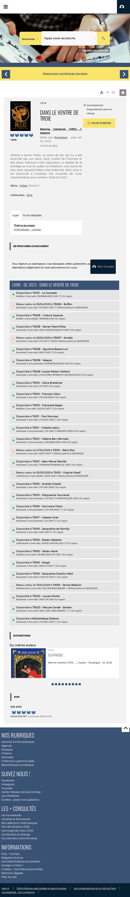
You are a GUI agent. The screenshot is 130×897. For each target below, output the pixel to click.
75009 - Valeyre (42, 359)
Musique (7, 749)
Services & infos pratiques (17, 741)
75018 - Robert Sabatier (47, 539)
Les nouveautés (11, 814)
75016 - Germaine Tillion (47, 505)
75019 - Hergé (41, 561)
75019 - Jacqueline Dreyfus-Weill (52, 573)
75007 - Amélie (63, 337)
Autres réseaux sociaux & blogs (21, 791)
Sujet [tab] (15, 215)
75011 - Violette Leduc (45, 427)
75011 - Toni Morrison (45, 415)
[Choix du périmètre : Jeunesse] (30, 38)
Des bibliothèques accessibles (20, 861)
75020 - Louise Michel (46, 595)
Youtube (6, 787)
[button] (123, 6)
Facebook (7, 780)
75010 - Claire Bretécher (47, 382)
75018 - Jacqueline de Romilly (51, 528)
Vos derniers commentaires (19, 837)
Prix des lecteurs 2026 (15, 826)
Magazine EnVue (12, 857)
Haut (125, 727)
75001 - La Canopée (44, 292)
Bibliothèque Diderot (45, 618)
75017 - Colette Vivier (45, 517)
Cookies (6, 868)
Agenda (6, 745)
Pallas (23, 185)
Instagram (8, 783)
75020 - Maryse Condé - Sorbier (52, 606)
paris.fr (5, 887)
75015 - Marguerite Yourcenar (51, 494)
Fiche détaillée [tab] (32, 215)
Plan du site (9, 876)
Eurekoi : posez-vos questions (20, 799)
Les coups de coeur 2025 (17, 830)
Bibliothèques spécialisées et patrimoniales (41, 887)
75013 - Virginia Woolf (66, 472)
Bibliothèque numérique (17, 764)
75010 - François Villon (46, 393)
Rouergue (60, 137)
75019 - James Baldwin (67, 584)
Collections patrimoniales (18, 760)
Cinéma (6, 752)
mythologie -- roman (27, 229)
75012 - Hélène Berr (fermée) (50, 438)
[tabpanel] (46, 228)
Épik (29, 195)
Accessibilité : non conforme (18, 891)
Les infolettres (10, 795)
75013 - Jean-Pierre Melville (49, 460)
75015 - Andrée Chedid (46, 483)
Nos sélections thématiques (19, 822)
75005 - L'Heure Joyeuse (47, 314)
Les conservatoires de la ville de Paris (95, 887)
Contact (14, 853)
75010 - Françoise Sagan (47, 404)
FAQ (4, 853)
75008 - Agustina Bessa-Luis (50, 348)
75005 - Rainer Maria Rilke (49, 326)
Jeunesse (7, 756)
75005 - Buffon (62, 303)
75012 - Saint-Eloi (63, 449)
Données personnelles (28, 868)
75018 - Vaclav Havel (45, 550)
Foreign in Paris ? (12, 864)
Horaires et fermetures (15, 818)
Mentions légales (12, 872)
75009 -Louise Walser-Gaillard (51, 371)
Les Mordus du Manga (15, 834)
